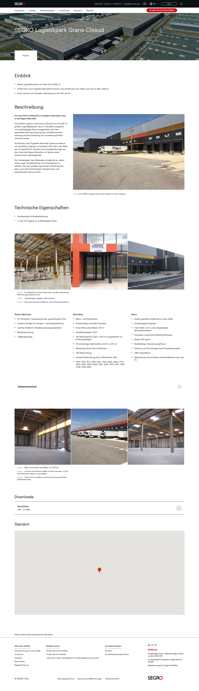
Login (169, 4)
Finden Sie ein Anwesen (56, 654)
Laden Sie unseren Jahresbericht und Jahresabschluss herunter (72, 658)
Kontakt (108, 651)
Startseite (19, 19)
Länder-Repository (37, 19)
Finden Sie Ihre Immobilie (57, 651)
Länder (32, 10)
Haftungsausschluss (65, 679)
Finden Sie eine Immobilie (162, 10)
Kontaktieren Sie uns (132, 4)
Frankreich (56, 19)
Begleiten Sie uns (22, 665)
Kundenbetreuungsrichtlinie (117, 654)
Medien (90, 10)
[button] (99, 570)
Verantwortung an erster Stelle (27, 651)
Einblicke (18, 658)
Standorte (19, 10)
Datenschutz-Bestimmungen (90, 679)
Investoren (64, 10)
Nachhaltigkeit (47, 10)
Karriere (78, 10)
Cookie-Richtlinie (112, 679)
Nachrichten (20, 661)
